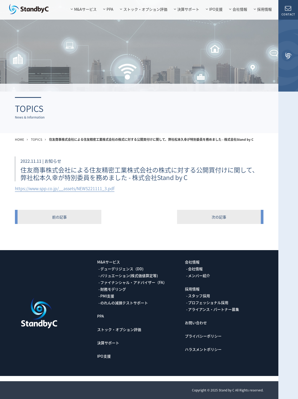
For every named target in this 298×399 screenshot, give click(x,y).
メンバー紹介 (199, 275)
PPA (110, 9)
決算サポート (188, 9)
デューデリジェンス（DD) (122, 268)
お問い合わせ (196, 322)
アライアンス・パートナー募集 (213, 309)
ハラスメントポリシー (203, 349)
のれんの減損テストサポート (124, 302)
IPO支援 (216, 9)
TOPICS (36, 139)
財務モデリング (113, 289)
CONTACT (288, 10)
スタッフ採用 (199, 295)
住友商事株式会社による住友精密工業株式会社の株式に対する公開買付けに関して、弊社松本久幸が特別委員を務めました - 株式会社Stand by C (151, 139)
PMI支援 (107, 296)
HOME (19, 139)
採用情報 (264, 9)
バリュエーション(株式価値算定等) (129, 275)
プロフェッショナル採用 (208, 302)
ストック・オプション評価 (145, 9)
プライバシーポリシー (203, 336)
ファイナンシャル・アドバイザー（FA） (133, 282)
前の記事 (59, 217)
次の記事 (219, 217)
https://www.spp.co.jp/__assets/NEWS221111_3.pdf (64, 188)
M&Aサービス (85, 9)
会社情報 (240, 9)
